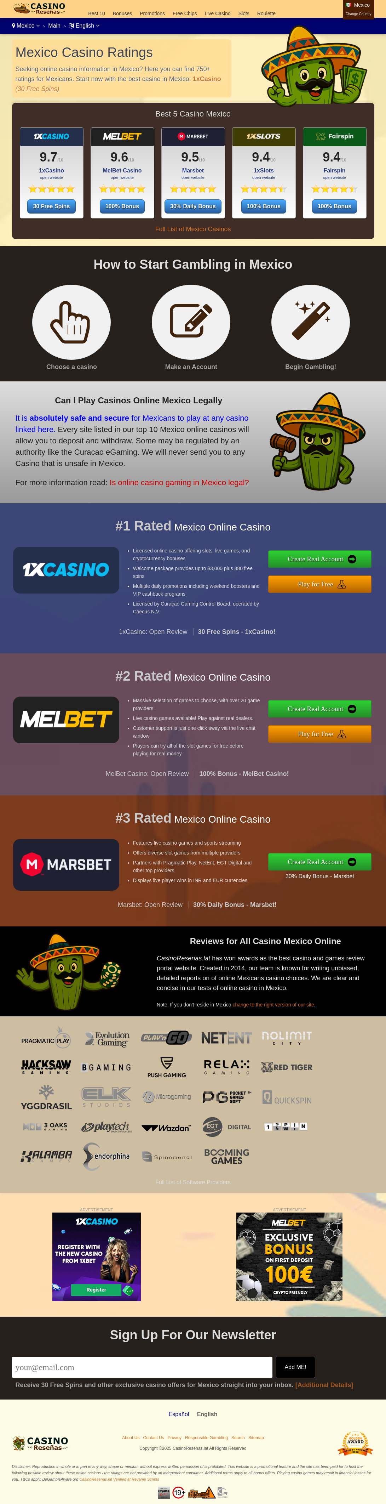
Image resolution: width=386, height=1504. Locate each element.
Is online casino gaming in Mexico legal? (171, 480)
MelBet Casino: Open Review (147, 779)
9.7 (48, 157)
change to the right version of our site (278, 1002)
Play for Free (321, 583)
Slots (243, 13)
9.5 (190, 157)
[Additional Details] (324, 1385)
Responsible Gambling (206, 1437)
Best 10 (96, 13)
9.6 (119, 157)
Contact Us (153, 1437)
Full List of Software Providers (193, 1182)
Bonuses (122, 13)
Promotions (152, 13)
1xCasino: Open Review (153, 637)
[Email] (142, 1367)
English (84, 26)
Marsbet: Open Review (150, 910)
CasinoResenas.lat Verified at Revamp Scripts (119, 1479)
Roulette (266, 13)
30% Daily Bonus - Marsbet (325, 875)
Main (54, 26)
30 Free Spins (51, 206)
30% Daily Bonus (193, 206)
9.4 (261, 157)
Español (179, 1414)
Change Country (358, 14)
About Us (130, 1437)
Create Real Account (321, 559)
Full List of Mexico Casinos (193, 229)
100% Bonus (122, 206)
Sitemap (256, 1437)
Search (238, 1437)
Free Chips (185, 13)
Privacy (175, 1437)
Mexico (26, 26)
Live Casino (218, 13)
